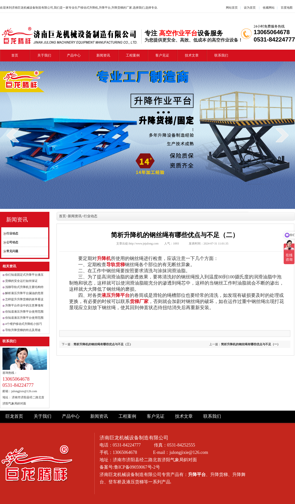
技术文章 (192, 55)
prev (13, 135)
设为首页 (250, 7)
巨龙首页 (14, 416)
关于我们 (44, 55)
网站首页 (232, 7)
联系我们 (221, 55)
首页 (14, 55)
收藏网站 (269, 7)
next (282, 135)
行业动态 (12, 233)
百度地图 (287, 7)
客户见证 (162, 55)
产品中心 (74, 55)
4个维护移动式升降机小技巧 (23, 324)
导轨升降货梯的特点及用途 (23, 330)
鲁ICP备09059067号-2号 (137, 467)
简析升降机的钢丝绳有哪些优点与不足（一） (250, 344)
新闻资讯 (103, 55)
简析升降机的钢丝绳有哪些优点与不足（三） (103, 344)
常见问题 (12, 251)
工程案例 (133, 55)
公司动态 (12, 242)
